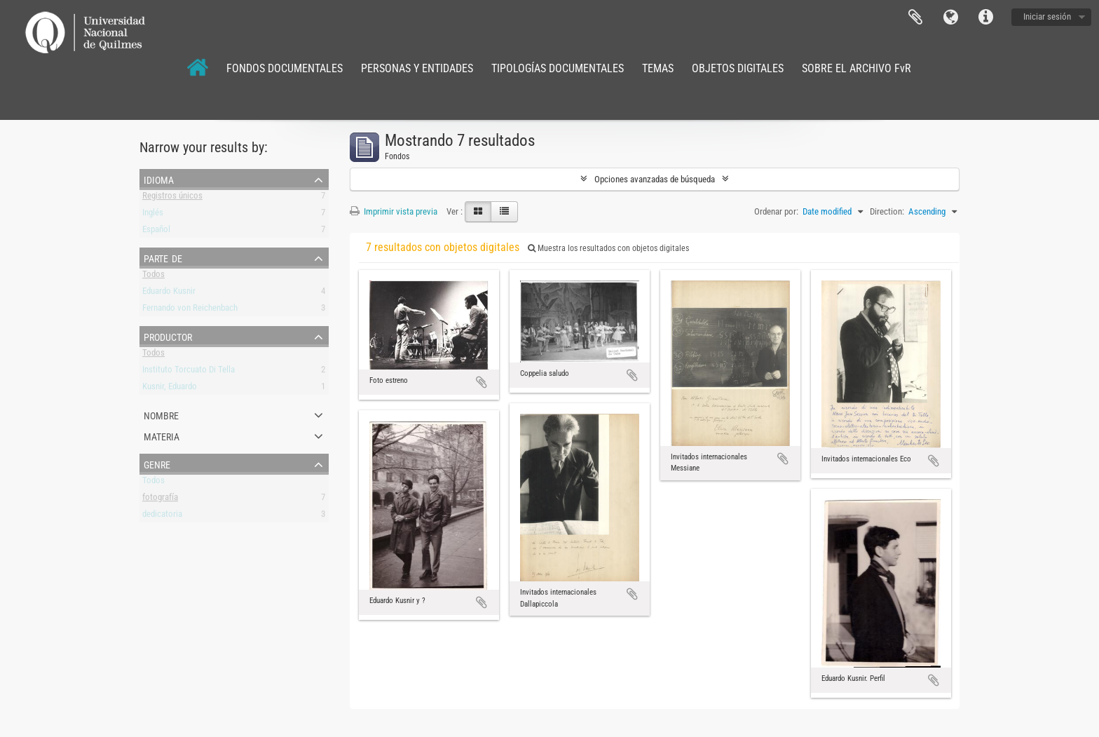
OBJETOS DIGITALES (738, 68)
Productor (168, 335)
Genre (157, 463)
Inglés (152, 215)
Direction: (887, 211)
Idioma (950, 17)
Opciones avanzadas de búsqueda (654, 179)
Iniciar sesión (1047, 16)
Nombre (161, 414)
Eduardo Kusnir (169, 293)
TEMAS (658, 68)
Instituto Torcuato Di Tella (188, 372)
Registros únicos (172, 198)
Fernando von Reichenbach (190, 310)
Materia (161, 435)
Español (156, 231)
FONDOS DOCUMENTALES (284, 68)
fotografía (160, 499)
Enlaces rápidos (985, 17)
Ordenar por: (776, 211)
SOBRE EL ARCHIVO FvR (856, 68)
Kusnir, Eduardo (169, 389)
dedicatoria (162, 516)
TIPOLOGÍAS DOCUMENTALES (557, 68)
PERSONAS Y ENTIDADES (417, 68)
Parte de (163, 257)
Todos (153, 276)
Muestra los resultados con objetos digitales (608, 248)
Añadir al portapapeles (482, 382)
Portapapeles (915, 17)
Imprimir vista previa (393, 211)
